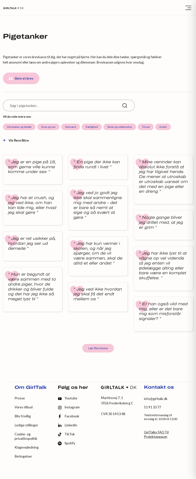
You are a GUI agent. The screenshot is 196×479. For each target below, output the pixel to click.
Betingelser (23, 456)
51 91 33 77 (152, 407)
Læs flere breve (98, 348)
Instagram (69, 407)
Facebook (68, 416)
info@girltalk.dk (155, 399)
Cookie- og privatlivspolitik (26, 436)
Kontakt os (159, 387)
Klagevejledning (27, 447)
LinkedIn (67, 425)
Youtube (67, 398)
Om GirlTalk (31, 387)
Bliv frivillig (23, 416)
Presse (20, 398)
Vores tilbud (24, 407)
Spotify (66, 443)
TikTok (66, 434)
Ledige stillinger (26, 425)
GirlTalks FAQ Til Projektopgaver (156, 434)
